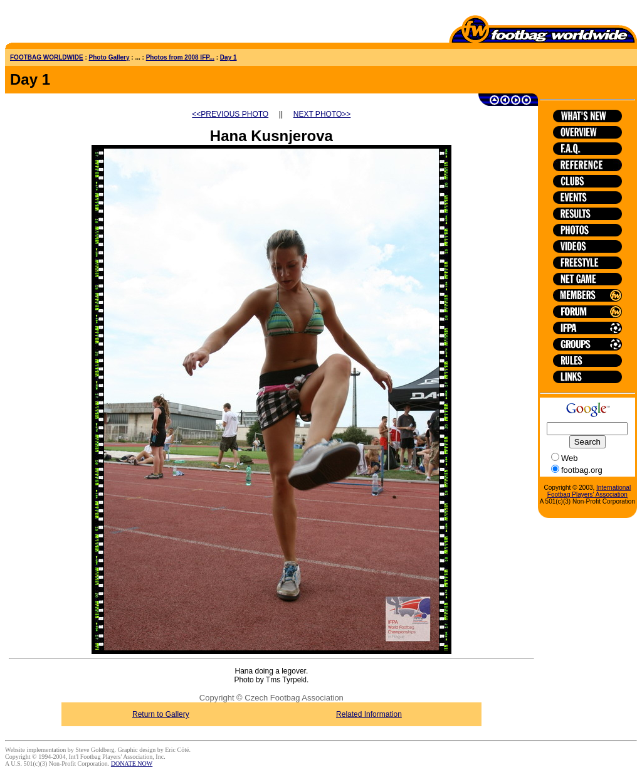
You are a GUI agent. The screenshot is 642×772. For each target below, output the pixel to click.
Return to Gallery (160, 714)
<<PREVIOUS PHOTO (230, 114)
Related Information (369, 714)
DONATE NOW (131, 763)
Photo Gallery (109, 57)
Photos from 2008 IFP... (180, 57)
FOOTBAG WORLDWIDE (46, 57)
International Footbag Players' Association (589, 491)
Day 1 (228, 57)
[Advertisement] (78, 24)
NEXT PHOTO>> (322, 114)
